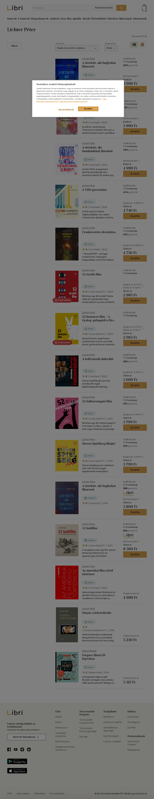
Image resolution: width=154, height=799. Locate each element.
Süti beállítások (66, 109)
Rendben (88, 109)
